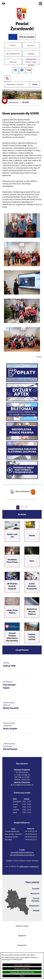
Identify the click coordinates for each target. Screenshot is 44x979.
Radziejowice (34, 905)
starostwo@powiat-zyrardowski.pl (22, 855)
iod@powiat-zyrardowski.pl (29, 866)
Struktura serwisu (22, 926)
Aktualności (14, 102)
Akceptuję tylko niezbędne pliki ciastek (22, 972)
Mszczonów (35, 893)
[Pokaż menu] (40, 3)
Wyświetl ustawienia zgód (22, 968)
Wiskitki (36, 910)
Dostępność (22, 945)
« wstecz (39, 357)
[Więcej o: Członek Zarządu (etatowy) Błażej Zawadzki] (18, 706)
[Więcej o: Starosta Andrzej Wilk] (18, 664)
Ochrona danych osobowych (22, 965)
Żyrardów (35, 888)
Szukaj (34, 84)
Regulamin (22, 936)
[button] (3, 3)
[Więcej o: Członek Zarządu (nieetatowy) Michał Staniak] (18, 747)
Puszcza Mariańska (35, 899)
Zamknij (22, 976)
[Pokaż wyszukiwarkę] (7, 78)
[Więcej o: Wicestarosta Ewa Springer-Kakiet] (18, 685)
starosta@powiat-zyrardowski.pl (22, 852)
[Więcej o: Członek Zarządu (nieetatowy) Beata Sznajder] (18, 726)
